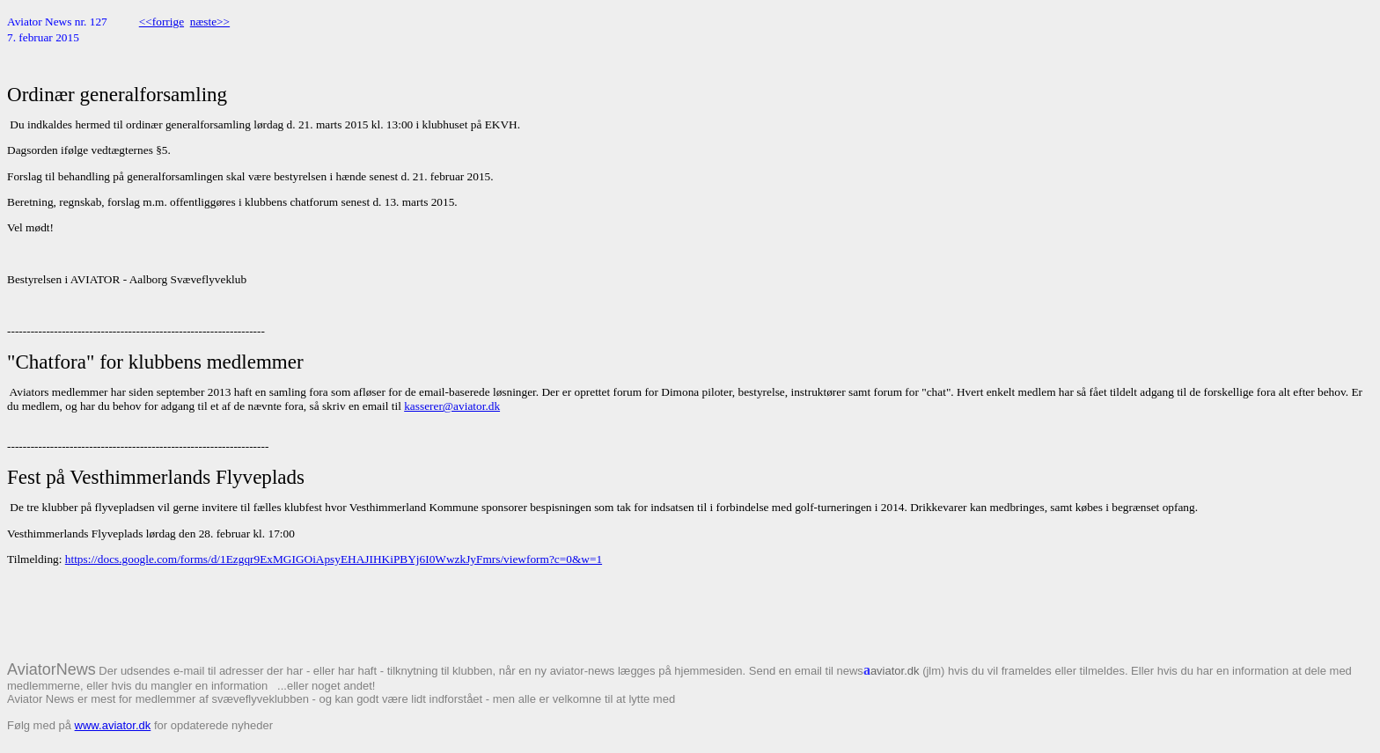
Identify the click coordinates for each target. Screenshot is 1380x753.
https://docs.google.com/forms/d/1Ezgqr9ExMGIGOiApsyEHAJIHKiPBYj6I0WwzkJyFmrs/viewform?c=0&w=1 (333, 559)
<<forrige (161, 21)
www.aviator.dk (113, 725)
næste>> (210, 21)
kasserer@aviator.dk (452, 406)
